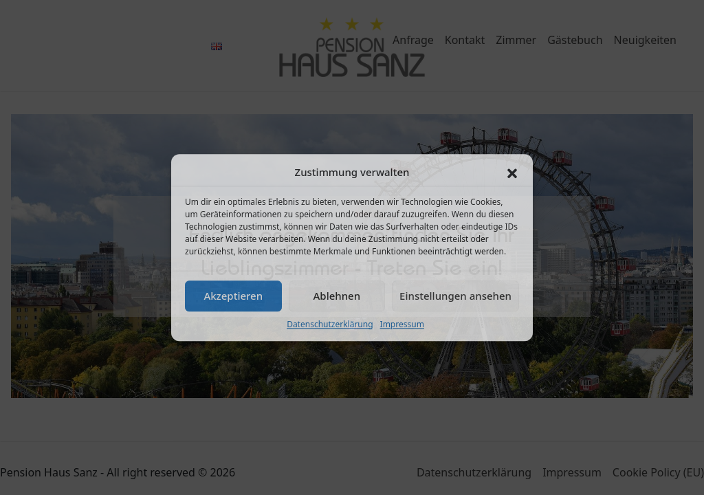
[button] (512, 172)
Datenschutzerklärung (330, 324)
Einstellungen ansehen (455, 295)
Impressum (402, 324)
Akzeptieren (233, 295)
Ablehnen (337, 295)
